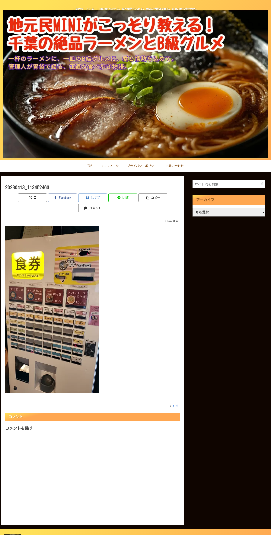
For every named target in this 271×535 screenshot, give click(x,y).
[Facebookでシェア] (49, 198)
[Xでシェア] (19, 198)
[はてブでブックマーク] (78, 198)
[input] (229, 184)
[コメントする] (166, 198)
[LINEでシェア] (107, 198)
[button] (137, 198)
